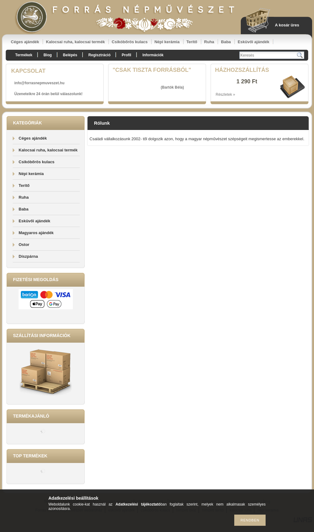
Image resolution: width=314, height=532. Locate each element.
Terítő (191, 41)
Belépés (70, 55)
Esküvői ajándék (253, 41)
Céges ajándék (25, 41)
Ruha (209, 41)
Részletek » (225, 94)
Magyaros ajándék (36, 232)
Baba (226, 41)
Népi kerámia (167, 41)
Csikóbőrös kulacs (130, 41)
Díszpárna (28, 256)
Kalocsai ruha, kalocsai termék (75, 41)
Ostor (24, 244)
